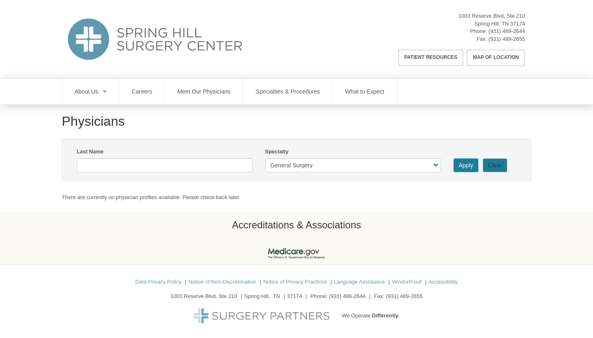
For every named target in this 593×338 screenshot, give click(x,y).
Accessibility (443, 282)
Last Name (90, 151)
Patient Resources (431, 57)
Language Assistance (359, 282)
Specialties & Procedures (288, 91)
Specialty (277, 151)
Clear (495, 165)
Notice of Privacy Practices (295, 282)
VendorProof (406, 282)
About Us (86, 91)
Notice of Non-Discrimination (222, 282)
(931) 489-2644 (506, 31)
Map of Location (496, 57)
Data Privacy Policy (158, 282)
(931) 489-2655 (506, 39)
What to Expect (364, 91)
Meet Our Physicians (203, 91)
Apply (466, 165)
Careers (142, 91)
